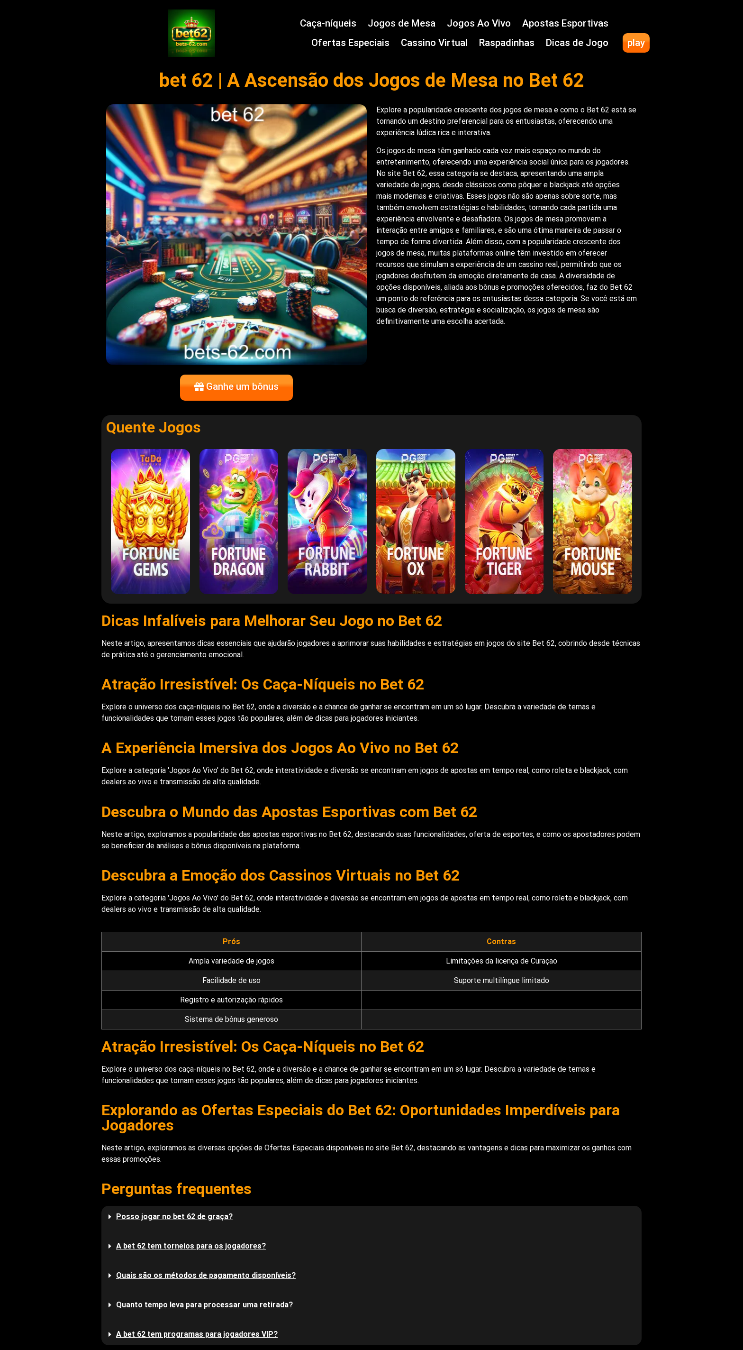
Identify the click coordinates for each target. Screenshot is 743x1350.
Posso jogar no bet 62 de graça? (174, 1216)
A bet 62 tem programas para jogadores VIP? (197, 1334)
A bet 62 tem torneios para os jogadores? (191, 1245)
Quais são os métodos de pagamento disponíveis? (206, 1275)
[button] (371, 1217)
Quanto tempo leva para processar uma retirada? (204, 1304)
